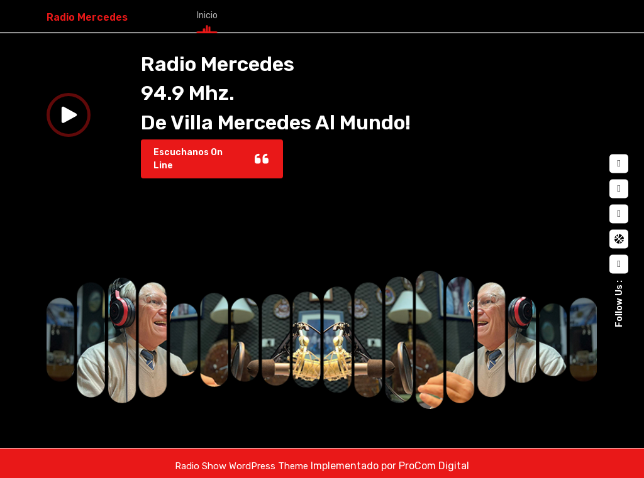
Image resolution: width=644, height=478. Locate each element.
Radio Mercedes (87, 15)
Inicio (205, 13)
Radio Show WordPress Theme (241, 460)
